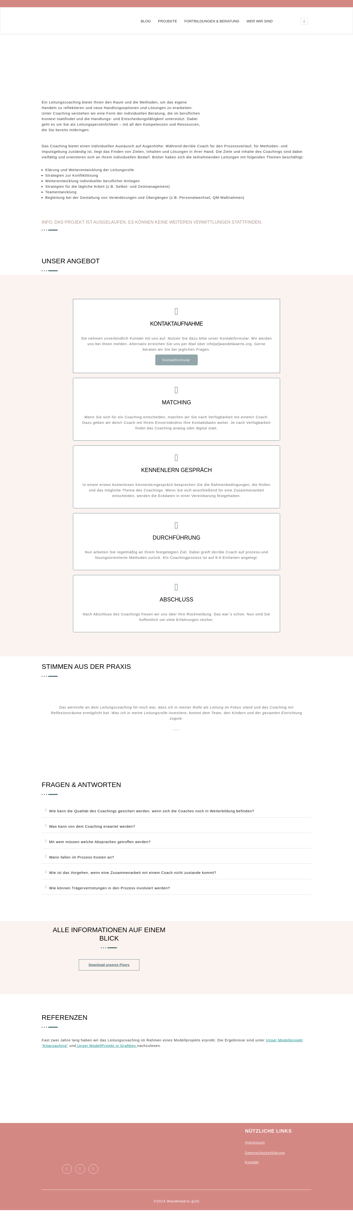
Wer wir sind (260, 21)
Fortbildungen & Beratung (211, 21)
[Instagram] (93, 1180)
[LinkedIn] (80, 1180)
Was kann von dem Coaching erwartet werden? (92, 835)
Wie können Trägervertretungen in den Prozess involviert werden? (109, 897)
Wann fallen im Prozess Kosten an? (81, 866)
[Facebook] (67, 1180)
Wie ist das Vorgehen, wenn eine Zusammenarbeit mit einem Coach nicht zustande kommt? (132, 881)
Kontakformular (176, 364)
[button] (176, 819)
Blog (146, 21)
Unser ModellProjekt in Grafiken (107, 1057)
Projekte (167, 21)
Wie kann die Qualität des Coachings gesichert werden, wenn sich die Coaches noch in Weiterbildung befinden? (151, 820)
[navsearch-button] (304, 21)
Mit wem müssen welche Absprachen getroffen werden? (100, 850)
